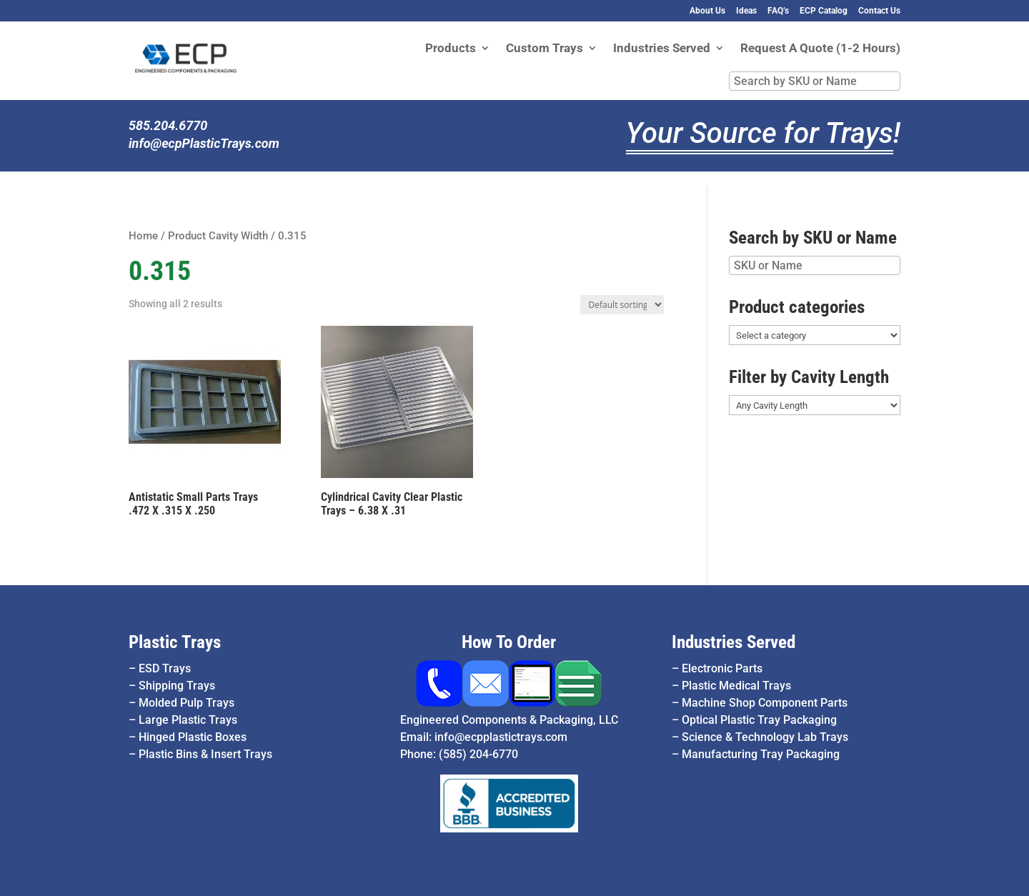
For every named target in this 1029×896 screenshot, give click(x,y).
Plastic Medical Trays (736, 685)
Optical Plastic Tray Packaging (759, 720)
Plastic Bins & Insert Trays (205, 754)
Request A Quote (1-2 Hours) (820, 49)
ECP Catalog (823, 11)
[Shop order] (622, 304)
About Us (707, 11)
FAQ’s (778, 11)
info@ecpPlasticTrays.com (204, 143)
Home (143, 235)
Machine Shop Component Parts (764, 703)
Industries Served (661, 49)
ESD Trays (165, 668)
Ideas (746, 11)
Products (450, 49)
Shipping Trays (177, 685)
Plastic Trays (175, 642)
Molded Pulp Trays (186, 703)
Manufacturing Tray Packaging (761, 754)
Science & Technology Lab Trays (765, 737)
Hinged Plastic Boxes (193, 737)
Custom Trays (544, 49)
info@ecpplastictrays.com (500, 737)
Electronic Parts (722, 668)
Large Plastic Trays (188, 720)
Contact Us (879, 11)
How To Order (509, 642)
